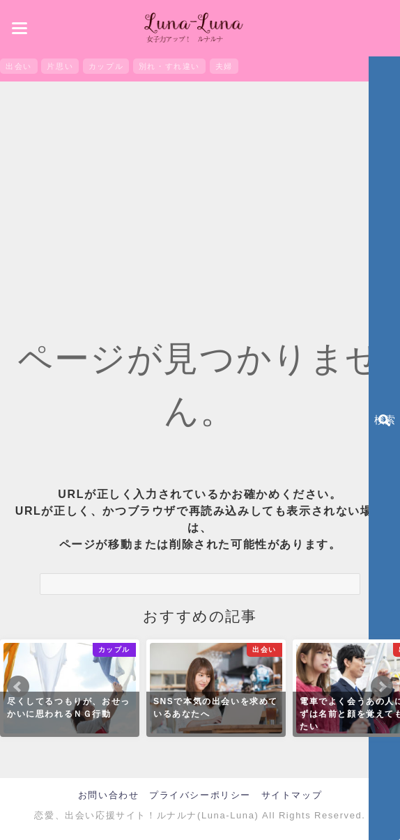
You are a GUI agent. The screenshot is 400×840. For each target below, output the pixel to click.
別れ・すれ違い (169, 66)
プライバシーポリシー (200, 795)
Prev (18, 687)
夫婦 (224, 66)
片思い (60, 66)
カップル (106, 66)
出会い (19, 66)
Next (382, 687)
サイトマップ (292, 795)
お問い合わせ (108, 795)
